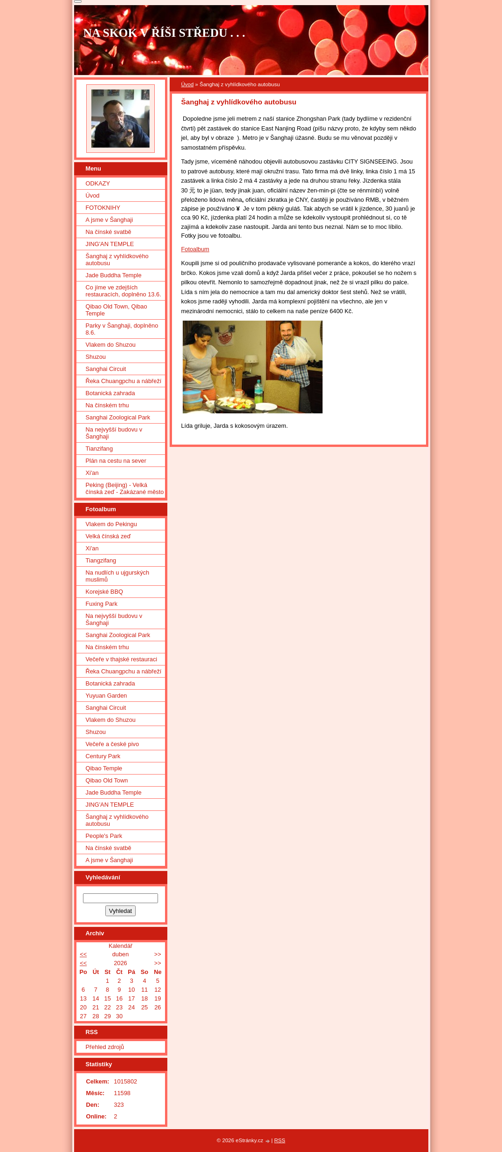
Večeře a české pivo (112, 744)
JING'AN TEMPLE (110, 243)
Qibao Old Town (107, 780)
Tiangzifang (101, 560)
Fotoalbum (195, 249)
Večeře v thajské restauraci (122, 659)
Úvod (187, 84)
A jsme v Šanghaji (109, 219)
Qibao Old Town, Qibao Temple (116, 310)
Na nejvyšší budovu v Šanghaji (114, 433)
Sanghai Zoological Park (118, 417)
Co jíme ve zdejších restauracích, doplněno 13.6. (123, 291)
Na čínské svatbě (108, 231)
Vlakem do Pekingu (111, 524)
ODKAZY (98, 183)
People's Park (104, 835)
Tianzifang (99, 448)
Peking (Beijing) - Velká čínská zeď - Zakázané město (125, 488)
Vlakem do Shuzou (111, 344)
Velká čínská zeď (108, 536)
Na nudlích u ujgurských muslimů (118, 576)
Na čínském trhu (107, 405)
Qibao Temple (104, 768)
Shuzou (96, 356)
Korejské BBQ (104, 591)
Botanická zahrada (110, 393)
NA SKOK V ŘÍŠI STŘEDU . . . (164, 33)
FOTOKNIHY (103, 207)
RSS (279, 1140)
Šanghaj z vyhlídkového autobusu (117, 260)
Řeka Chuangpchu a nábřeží (124, 380)
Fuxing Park (101, 603)
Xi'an (92, 472)
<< (83, 954)
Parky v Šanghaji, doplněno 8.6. (122, 329)
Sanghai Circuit (106, 368)
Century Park (103, 756)
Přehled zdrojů (105, 1046)
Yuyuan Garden (106, 695)
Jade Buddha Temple (114, 275)
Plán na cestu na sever (116, 460)
